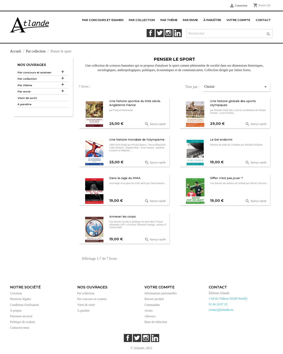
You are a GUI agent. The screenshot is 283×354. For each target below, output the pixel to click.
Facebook (151, 33)
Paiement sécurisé (21, 316)
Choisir (236, 86)
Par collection (27, 78)
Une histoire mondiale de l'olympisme (136, 139)
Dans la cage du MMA (125, 178)
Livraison (16, 293)
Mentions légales (20, 299)
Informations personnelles (160, 293)
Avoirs (148, 310)
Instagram (168, 33)
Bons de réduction (155, 322)
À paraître (24, 104)
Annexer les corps (122, 216)
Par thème (24, 85)
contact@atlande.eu (221, 309)
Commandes (152, 304)
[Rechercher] (229, 33)
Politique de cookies (22, 322)
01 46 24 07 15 (218, 304)
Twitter (160, 33)
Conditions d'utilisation (24, 304)
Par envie (23, 91)
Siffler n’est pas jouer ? (226, 178)
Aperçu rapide (155, 124)
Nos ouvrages (31, 65)
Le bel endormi (221, 139)
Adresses (150, 316)
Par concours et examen (34, 72)
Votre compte (159, 287)
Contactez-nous (19, 327)
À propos (15, 310)
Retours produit (154, 299)
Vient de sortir (27, 98)
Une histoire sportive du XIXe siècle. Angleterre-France (135, 103)
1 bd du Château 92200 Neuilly (228, 298)
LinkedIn (178, 33)
